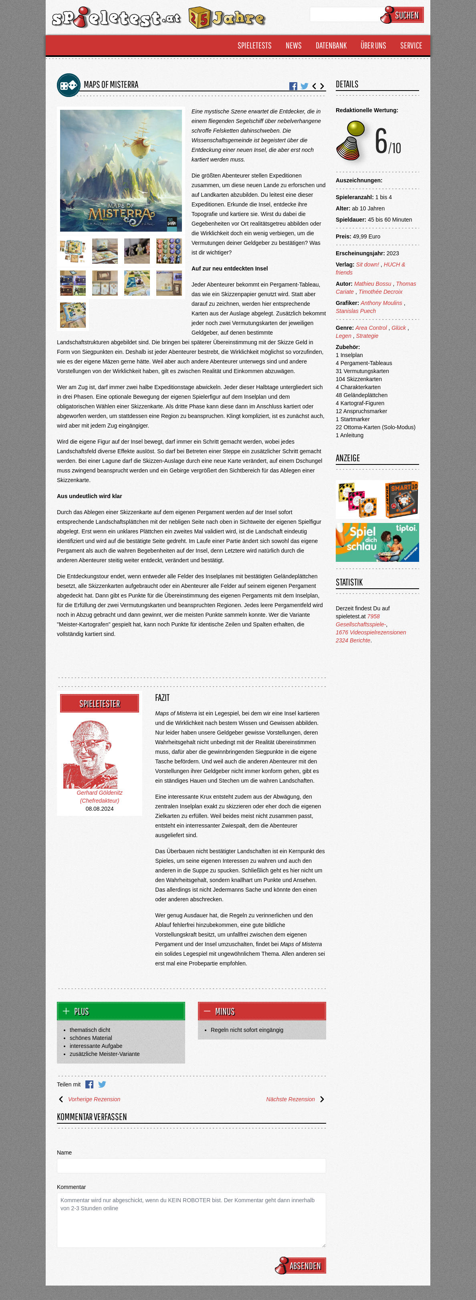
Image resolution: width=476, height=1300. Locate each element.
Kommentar (71, 1187)
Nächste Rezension (296, 1099)
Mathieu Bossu (372, 284)
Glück (398, 328)
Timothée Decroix (381, 292)
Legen (343, 336)
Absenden (301, 1265)
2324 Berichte (353, 640)
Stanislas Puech (356, 311)
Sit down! (367, 264)
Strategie (367, 336)
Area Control (371, 328)
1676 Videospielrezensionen (371, 632)
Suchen (403, 15)
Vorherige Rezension (88, 1099)
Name (64, 1152)
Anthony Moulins (381, 303)
